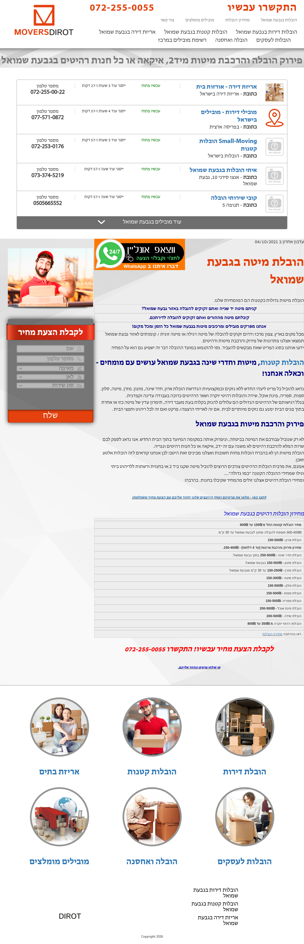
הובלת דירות (244, 772)
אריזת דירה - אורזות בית (226, 87)
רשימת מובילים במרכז (182, 40)
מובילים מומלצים (199, 20)
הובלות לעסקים (273, 40)
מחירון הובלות (237, 20)
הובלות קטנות (282, 363)
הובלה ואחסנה (231, 40)
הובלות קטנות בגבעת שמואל (195, 32)
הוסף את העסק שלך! (244, 931)
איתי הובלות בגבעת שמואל (223, 170)
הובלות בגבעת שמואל (279, 20)
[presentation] (50, 397)
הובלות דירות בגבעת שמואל (266, 32)
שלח (50, 416)
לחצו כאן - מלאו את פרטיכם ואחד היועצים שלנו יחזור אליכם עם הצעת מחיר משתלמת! (199, 498)
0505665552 (47, 203)
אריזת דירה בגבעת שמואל (127, 32)
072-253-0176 (47, 147)
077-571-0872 (47, 118)
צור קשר (167, 20)
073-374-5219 (47, 176)
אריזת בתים (59, 772)
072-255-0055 (118, 8)
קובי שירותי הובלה (234, 198)
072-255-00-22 (47, 92)
